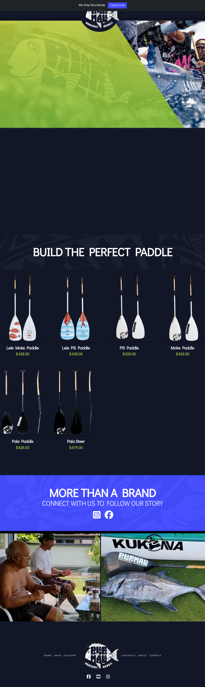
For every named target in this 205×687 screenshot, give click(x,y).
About (142, 655)
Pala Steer (76, 441)
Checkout (128, 655)
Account (70, 655)
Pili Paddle (129, 347)
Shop (57, 655)
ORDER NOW (117, 5)
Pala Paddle (22, 441)
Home (48, 655)
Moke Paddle (182, 347)
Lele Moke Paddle (22, 347)
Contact (155, 655)
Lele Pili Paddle (76, 347)
